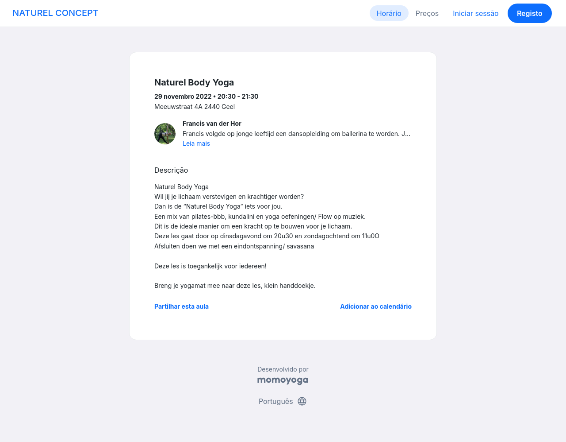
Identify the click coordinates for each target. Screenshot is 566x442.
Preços (427, 13)
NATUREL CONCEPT (55, 13)
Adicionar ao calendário (376, 306)
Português (283, 401)
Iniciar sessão (475, 13)
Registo (530, 13)
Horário (389, 13)
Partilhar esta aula (181, 306)
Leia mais (196, 143)
